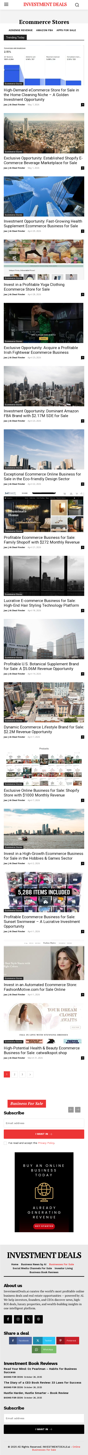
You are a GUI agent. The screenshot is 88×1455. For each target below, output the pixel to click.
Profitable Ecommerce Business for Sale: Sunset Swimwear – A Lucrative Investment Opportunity (42, 922)
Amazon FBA (44, 30)
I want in (44, 1134)
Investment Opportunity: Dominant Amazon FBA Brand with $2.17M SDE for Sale (41, 413)
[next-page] (30, 1074)
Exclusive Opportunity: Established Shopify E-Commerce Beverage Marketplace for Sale (43, 160)
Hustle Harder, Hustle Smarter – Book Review (36, 1393)
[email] (44, 1123)
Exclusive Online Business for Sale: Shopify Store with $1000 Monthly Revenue (41, 792)
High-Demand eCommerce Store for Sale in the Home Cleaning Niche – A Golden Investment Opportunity (41, 95)
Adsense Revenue (21, 30)
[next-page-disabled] (77, 1110)
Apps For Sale (66, 30)
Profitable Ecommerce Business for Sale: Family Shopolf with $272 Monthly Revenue (42, 539)
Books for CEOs (13, 1377)
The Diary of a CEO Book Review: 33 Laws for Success (42, 1382)
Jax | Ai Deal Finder (14, 104)
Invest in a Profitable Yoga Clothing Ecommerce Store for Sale (34, 287)
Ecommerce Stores (13, 83)
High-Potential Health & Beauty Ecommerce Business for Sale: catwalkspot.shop (42, 1050)
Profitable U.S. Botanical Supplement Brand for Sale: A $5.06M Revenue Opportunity (41, 666)
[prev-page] (71, 1110)
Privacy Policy (46, 1143)
